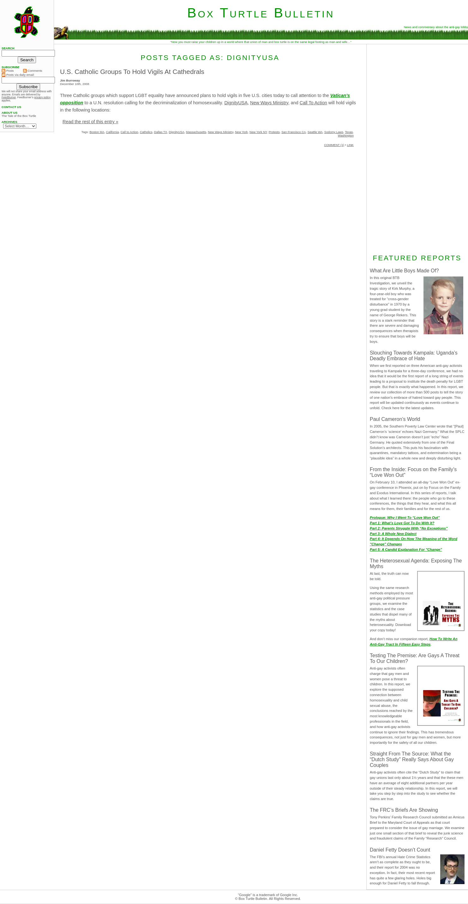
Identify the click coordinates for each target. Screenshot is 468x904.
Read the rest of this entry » (90, 121)
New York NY (258, 132)
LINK (350, 145)
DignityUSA (236, 102)
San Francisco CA (293, 132)
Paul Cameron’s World (395, 419)
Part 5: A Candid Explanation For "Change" (406, 549)
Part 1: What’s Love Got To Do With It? (402, 523)
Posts (8, 71)
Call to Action (129, 132)
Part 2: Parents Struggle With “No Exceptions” (409, 528)
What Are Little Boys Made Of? (404, 270)
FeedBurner (9, 97)
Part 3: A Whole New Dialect (393, 534)
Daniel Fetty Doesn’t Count (400, 849)
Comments (32, 71)
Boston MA (96, 132)
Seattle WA (315, 132)
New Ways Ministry (269, 102)
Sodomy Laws (333, 132)
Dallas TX (160, 132)
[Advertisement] (417, 148)
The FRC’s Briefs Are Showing (404, 810)
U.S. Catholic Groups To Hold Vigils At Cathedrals (132, 71)
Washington (346, 135)
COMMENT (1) (334, 145)
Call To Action (313, 102)
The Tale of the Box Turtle (19, 116)
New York (241, 132)
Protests (274, 132)
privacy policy (42, 97)
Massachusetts (196, 132)
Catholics (146, 132)
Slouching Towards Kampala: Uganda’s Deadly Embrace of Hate (414, 355)
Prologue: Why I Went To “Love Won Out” (405, 517)
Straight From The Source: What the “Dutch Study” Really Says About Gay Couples (412, 759)
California (112, 132)
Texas (349, 132)
